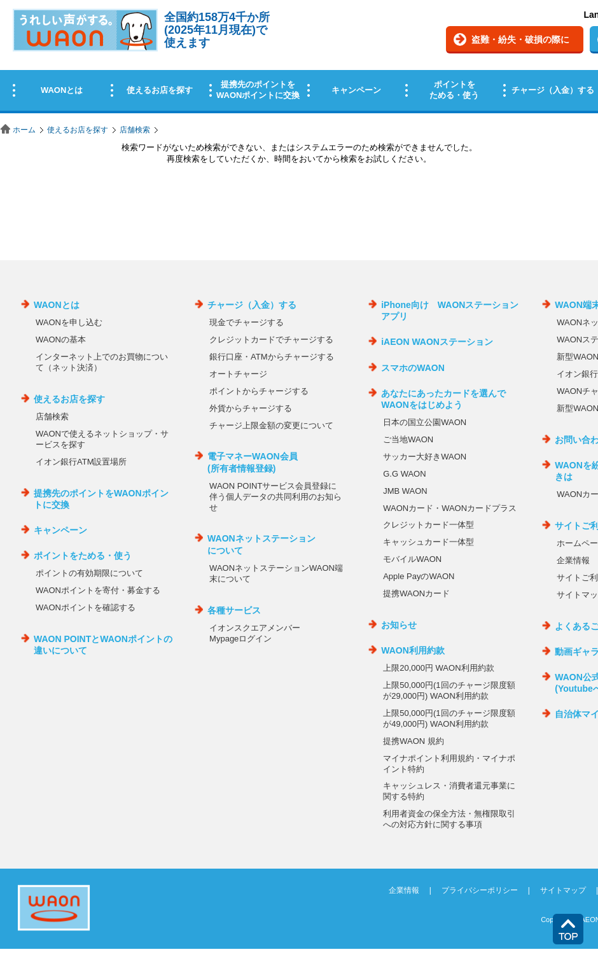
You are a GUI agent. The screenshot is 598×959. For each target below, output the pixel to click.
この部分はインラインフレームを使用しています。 (299, 59)
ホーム (24, 129)
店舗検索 (135, 129)
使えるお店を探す (77, 129)
